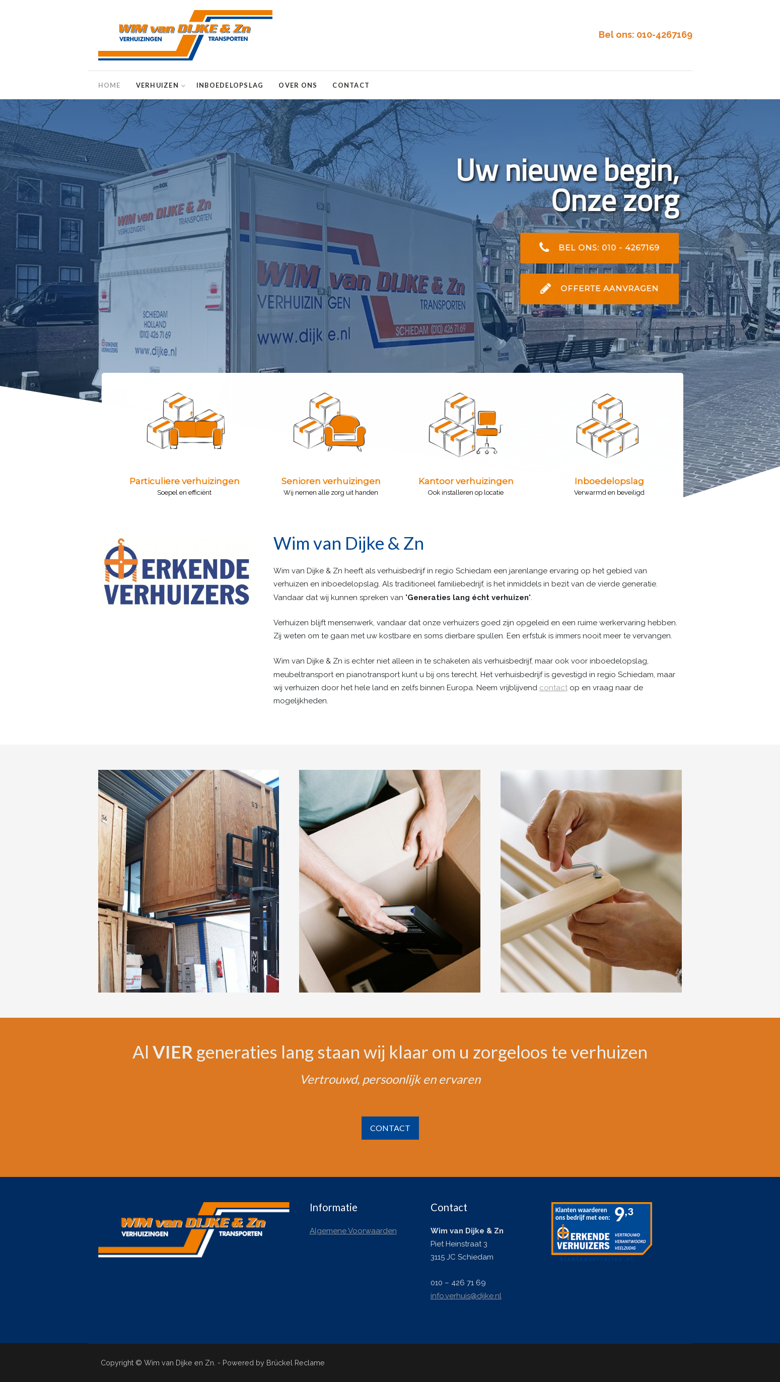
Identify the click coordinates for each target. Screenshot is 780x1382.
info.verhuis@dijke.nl (466, 1295)
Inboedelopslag (230, 85)
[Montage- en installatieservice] (591, 881)
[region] (390, 304)
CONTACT (390, 1128)
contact (553, 687)
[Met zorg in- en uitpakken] (389, 881)
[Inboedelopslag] (188, 881)
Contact (351, 85)
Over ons (297, 85)
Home (109, 85)
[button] (178, 481)
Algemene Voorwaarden (353, 1230)
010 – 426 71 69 (458, 1282)
